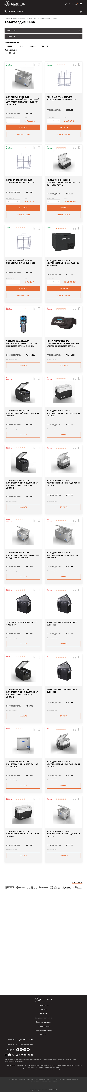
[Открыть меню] (80, 4)
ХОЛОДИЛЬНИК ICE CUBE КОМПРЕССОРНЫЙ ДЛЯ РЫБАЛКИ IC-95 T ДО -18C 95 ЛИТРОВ (23, 616)
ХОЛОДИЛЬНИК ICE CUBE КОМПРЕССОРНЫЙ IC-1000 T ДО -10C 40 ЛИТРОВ (63, 289)
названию (10, 45)
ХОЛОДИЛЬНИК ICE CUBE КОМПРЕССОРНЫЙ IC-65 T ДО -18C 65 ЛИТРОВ (63, 535)
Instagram (24, 1049)
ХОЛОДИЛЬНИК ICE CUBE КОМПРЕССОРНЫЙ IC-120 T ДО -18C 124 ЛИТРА (62, 616)
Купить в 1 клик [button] (23, 142)
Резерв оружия (43, 1026)
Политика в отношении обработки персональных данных (43, 1069)
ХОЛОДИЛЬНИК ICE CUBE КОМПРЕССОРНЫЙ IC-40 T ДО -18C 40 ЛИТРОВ (22, 457)
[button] (32, 64)
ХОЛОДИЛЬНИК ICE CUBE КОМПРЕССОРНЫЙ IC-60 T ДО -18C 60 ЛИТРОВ (63, 930)
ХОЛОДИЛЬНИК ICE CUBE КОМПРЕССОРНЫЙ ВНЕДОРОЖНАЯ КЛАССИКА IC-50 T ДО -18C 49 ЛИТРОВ (22, 537)
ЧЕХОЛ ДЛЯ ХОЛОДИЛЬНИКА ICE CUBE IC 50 (62, 693)
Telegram (9, 1055)
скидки (31, 45)
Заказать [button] (23, 399)
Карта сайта (43, 1035)
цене (21, 45)
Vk (21, 1049)
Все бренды (77, 978)
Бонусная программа (43, 1018)
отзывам (43, 45)
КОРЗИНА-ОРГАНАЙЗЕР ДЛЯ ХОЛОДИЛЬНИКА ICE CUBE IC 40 (61, 107)
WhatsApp (6, 1055)
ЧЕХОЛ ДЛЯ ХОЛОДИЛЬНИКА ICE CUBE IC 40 (21, 693)
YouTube (28, 1049)
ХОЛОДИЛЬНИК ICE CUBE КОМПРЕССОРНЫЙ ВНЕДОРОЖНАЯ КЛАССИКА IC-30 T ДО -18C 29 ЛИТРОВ (22, 772)
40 (10, 52)
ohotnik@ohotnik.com (24, 1045)
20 (6, 52)
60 (14, 52)
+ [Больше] (18, 129)
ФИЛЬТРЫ (11, 36)
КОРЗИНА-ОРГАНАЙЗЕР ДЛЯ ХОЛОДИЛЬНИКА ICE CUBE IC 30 (20, 288)
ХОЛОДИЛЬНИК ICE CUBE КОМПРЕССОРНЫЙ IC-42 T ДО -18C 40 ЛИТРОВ (63, 457)
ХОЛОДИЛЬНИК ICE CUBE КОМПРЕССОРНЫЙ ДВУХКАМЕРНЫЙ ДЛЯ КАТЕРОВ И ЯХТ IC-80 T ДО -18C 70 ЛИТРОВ (22, 110)
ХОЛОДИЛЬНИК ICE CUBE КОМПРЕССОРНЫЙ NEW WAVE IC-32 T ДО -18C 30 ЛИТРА (63, 200)
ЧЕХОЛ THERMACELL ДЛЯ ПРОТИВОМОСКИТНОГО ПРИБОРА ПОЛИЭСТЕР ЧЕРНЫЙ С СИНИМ (21, 379)
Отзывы (43, 1014)
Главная (7, 18)
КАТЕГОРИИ (11, 30)
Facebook (17, 1049)
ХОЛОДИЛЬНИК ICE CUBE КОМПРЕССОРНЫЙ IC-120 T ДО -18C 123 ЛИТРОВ (22, 851)
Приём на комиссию (43, 1030)
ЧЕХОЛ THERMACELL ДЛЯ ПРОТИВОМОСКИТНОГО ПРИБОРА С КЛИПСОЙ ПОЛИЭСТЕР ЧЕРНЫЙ (63, 379)
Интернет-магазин (19, 18)
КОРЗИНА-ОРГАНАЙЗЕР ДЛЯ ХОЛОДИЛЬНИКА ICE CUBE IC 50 (20, 198)
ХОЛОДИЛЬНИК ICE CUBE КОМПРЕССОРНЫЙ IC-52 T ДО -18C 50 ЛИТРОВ (22, 930)
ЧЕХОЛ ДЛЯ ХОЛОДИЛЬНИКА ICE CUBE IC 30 (62, 769)
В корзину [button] (23, 135)
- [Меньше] (8, 129)
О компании (43, 1006)
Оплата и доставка (43, 1022)
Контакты (44, 1010)
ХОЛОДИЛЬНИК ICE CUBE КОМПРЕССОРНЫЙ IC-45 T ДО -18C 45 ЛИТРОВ (63, 851)
